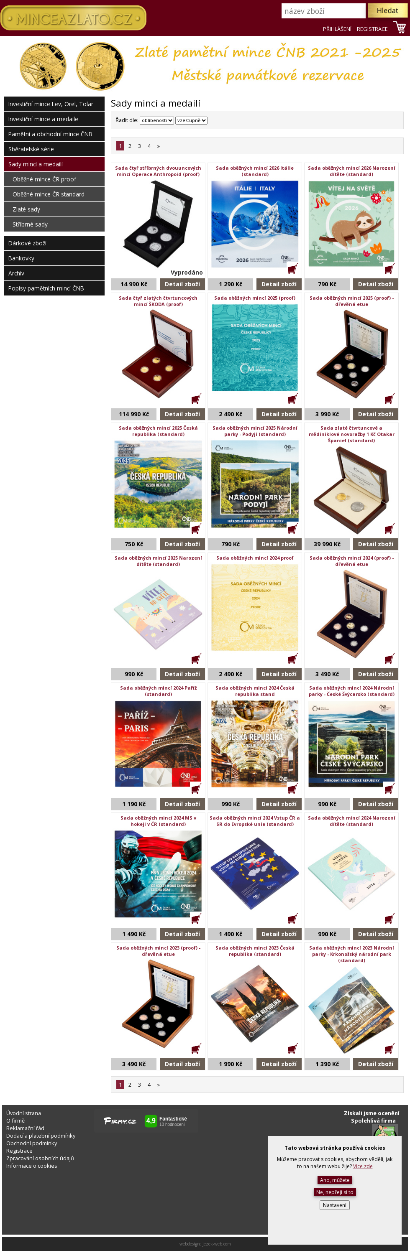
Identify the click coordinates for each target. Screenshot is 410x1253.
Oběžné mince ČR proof (44, 179)
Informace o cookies (31, 1165)
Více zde (363, 1166)
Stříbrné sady (30, 224)
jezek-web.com (216, 1244)
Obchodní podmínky (31, 1143)
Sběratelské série (31, 149)
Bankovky (21, 258)
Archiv (16, 273)
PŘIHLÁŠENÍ (337, 29)
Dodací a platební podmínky (40, 1135)
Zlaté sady (26, 209)
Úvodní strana (23, 1113)
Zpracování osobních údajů (40, 1158)
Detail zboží (182, 284)
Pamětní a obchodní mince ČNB (50, 134)
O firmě (15, 1120)
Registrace (19, 1150)
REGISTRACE (372, 29)
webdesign (189, 1244)
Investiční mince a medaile (43, 119)
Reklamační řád (25, 1128)
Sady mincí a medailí (35, 164)
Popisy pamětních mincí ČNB (46, 288)
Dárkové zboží (27, 243)
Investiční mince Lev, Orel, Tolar (50, 104)
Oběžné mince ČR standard (49, 194)
